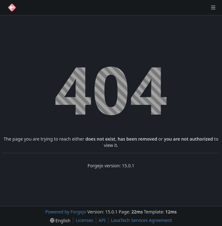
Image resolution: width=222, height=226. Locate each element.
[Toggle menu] (213, 7)
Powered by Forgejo (65, 212)
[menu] (60, 220)
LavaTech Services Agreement (141, 220)
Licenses (84, 220)
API (102, 220)
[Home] (12, 7)
